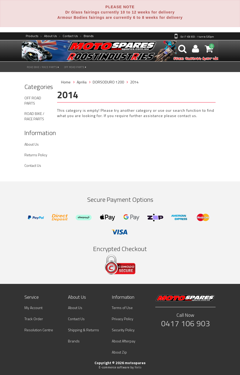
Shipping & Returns (83, 330)
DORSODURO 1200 (108, 82)
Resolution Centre (38, 330)
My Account (33, 307)
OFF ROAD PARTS (75, 67)
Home (66, 82)
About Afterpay (123, 341)
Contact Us (68, 36)
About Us (48, 36)
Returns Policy (35, 155)
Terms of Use (122, 307)
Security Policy (123, 330)
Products (32, 36)
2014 (134, 82)
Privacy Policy (122, 319)
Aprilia (82, 82)
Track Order (33, 319)
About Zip (119, 352)
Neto (138, 367)
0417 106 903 (185, 323)
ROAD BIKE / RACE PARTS (43, 67)
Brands (86, 36)
